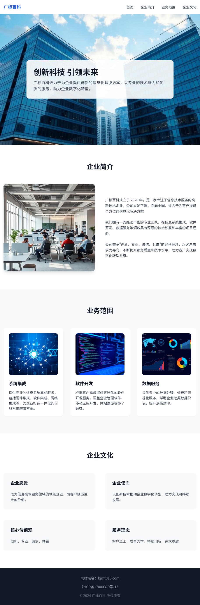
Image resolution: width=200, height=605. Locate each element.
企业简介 (147, 7)
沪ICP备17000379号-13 (100, 586)
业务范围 (168, 7)
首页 (129, 7)
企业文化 (189, 7)
